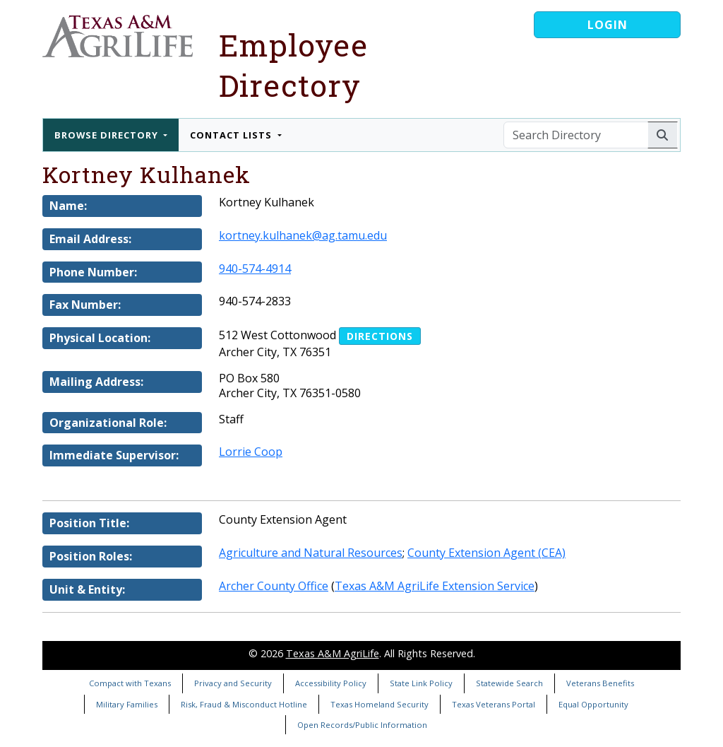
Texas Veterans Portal (493, 704)
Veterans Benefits (600, 683)
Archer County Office (273, 586)
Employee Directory (293, 65)
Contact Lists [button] (232, 135)
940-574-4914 (255, 268)
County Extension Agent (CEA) (486, 552)
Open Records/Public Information (362, 724)
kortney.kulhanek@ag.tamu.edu (303, 235)
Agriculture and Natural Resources (310, 552)
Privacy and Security (233, 683)
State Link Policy (421, 683)
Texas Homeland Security (379, 704)
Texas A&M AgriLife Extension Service (434, 586)
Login (607, 25)
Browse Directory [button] (107, 135)
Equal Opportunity (593, 704)
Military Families (126, 704)
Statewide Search (509, 683)
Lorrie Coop (250, 451)
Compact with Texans (130, 683)
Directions (380, 336)
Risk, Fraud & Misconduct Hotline (244, 704)
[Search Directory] (575, 135)
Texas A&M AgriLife (332, 653)
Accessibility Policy (330, 683)
